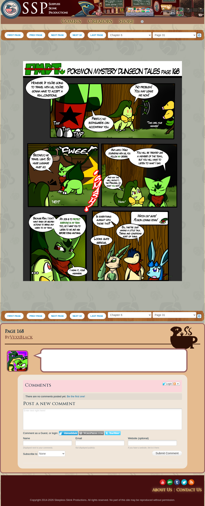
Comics (71, 21)
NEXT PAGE (57, 35)
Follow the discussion (176, 384)
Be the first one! (76, 396)
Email (78, 438)
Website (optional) (138, 438)
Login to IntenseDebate (68, 433)
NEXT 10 (77, 35)
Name (26, 438)
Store (126, 21)
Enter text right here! (102, 419)
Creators (100, 21)
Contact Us (189, 490)
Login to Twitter (113, 433)
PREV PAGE (36, 35)
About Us (162, 490)
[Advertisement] (102, 51)
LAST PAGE (97, 35)
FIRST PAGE (14, 35)
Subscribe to (44, 453)
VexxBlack (21, 338)
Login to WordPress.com (91, 433)
